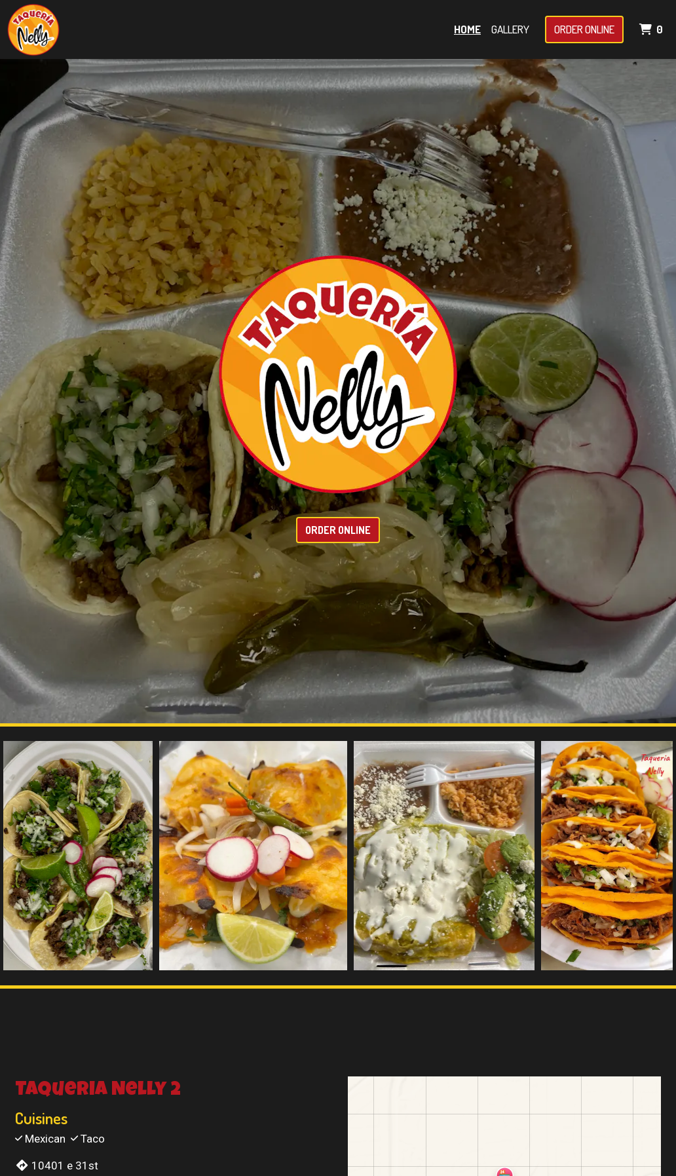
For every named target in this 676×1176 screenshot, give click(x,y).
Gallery (510, 29)
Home (467, 29)
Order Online (584, 29)
